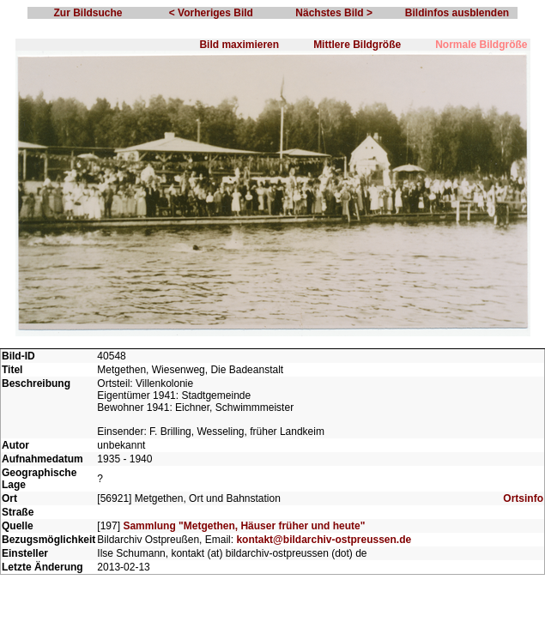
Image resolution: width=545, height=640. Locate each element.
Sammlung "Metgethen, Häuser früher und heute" (244, 526)
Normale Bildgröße (481, 45)
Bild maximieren (239, 45)
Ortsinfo (523, 498)
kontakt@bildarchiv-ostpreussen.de (323, 540)
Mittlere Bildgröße (357, 45)
